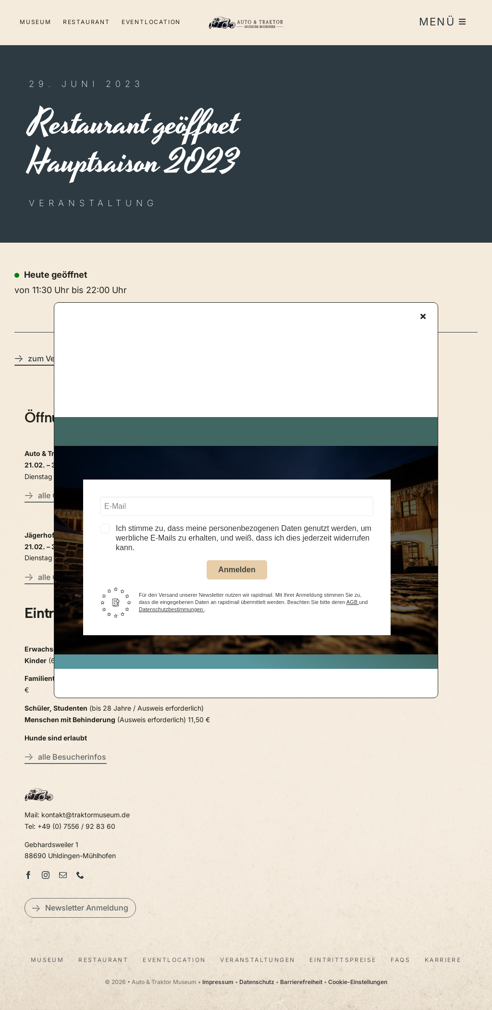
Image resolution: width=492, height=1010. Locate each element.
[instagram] (45, 875)
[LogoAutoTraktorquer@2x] (246, 15)
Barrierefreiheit (301, 981)
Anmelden (236, 571)
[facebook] (28, 875)
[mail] (63, 875)
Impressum (218, 981)
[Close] (423, 318)
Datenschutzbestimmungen (171, 612)
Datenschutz (256, 981)
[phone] (80, 875)
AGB (352, 604)
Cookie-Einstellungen (357, 981)
